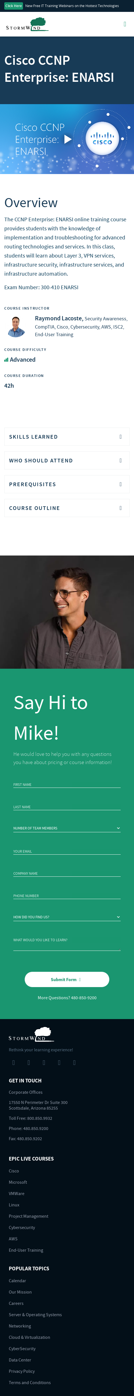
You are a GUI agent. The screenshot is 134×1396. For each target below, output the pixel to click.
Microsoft (18, 1182)
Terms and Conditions (30, 1382)
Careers (16, 1303)
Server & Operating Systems (35, 1314)
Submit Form (67, 979)
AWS (13, 1238)
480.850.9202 (29, 1138)
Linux (14, 1205)
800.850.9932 (39, 1118)
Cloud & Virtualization (29, 1337)
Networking (20, 1326)
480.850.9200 (35, 1128)
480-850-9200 (84, 997)
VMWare (16, 1193)
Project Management (28, 1216)
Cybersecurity (22, 1227)
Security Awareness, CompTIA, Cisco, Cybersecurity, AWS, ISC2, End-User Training (81, 326)
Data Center (20, 1360)
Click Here (13, 5)
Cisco (14, 1171)
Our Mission (20, 1292)
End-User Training (26, 1250)
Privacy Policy (22, 1371)
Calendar (17, 1280)
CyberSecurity (22, 1348)
